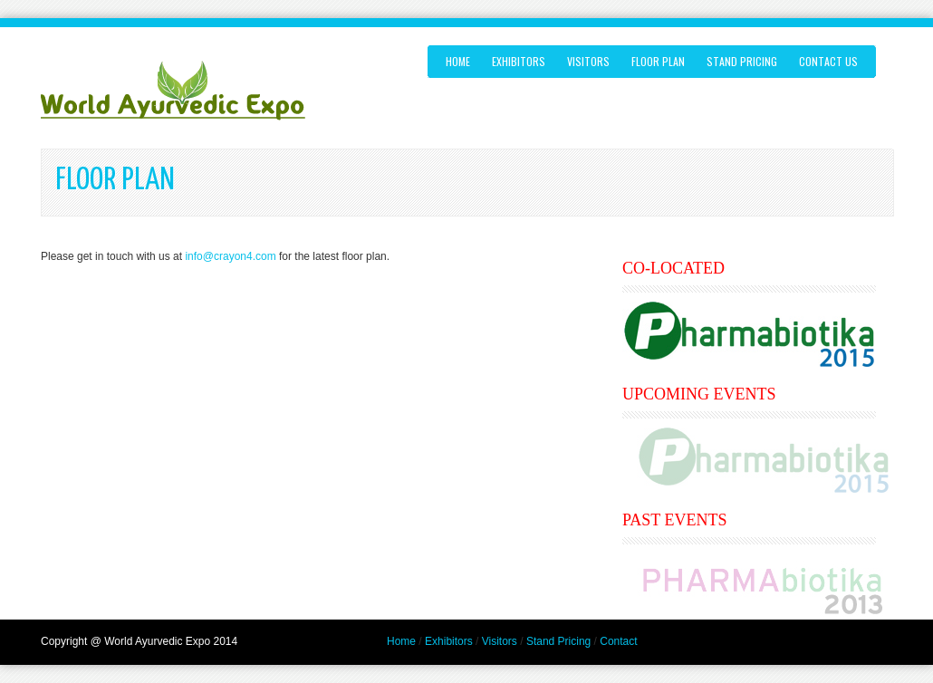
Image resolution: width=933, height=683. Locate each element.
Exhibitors (449, 641)
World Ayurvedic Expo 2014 (170, 641)
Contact (618, 641)
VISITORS (588, 61)
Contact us (828, 61)
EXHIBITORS (518, 61)
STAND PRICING (742, 61)
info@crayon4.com (230, 256)
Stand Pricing (558, 641)
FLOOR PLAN (658, 61)
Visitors (499, 641)
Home (458, 61)
